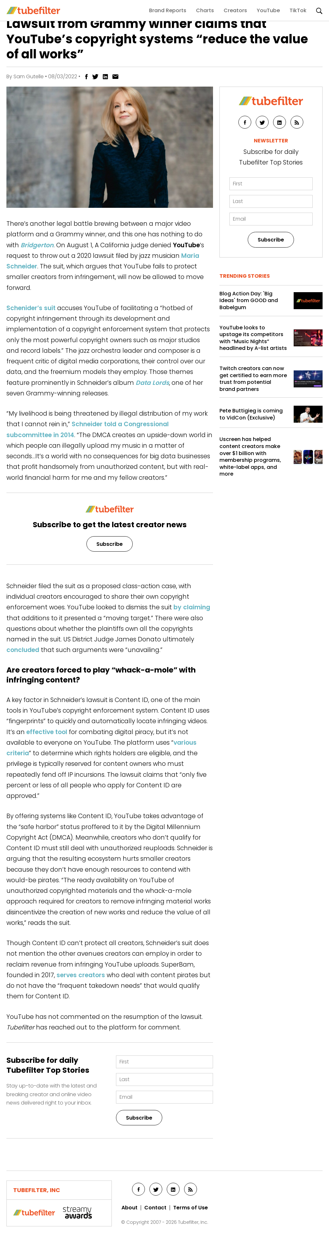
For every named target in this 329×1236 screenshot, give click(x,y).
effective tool (46, 732)
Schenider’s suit (31, 308)
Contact (155, 1207)
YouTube (268, 10)
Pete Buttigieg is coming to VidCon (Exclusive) (251, 414)
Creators (235, 10)
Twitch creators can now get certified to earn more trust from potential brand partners (253, 379)
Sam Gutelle (28, 76)
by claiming (191, 607)
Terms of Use (190, 1207)
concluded (22, 650)
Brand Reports (167, 10)
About (129, 1207)
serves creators (81, 975)
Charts (205, 10)
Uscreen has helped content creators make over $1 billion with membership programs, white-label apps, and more (250, 457)
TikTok (298, 10)
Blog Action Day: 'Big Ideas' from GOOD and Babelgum (248, 300)
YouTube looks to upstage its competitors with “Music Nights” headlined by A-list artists (253, 338)
